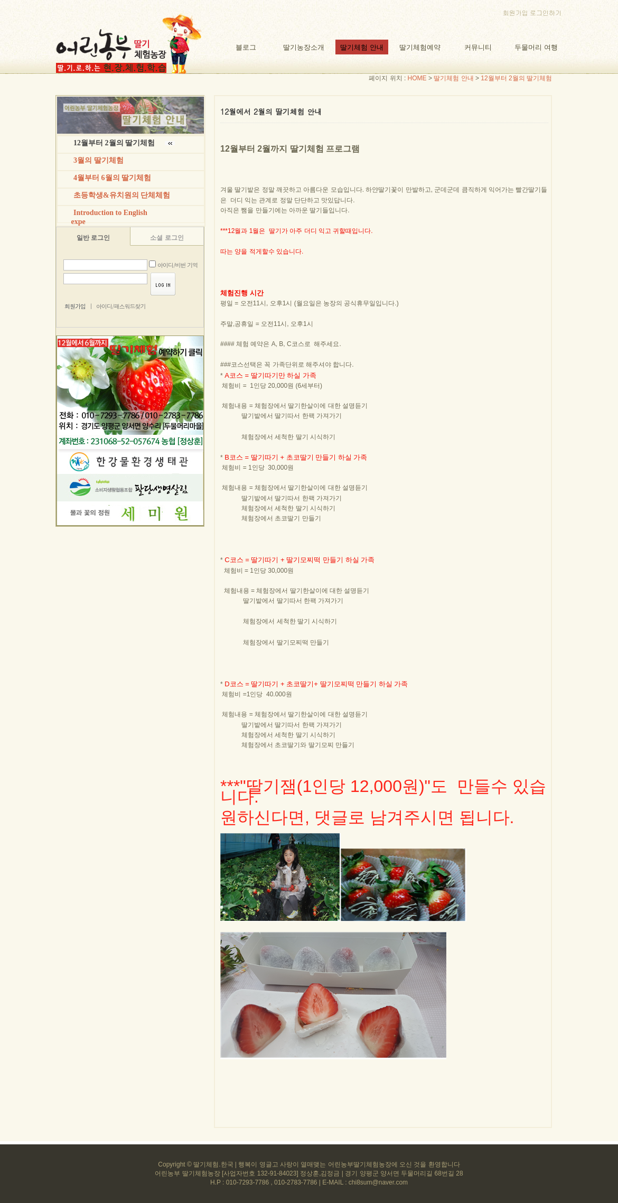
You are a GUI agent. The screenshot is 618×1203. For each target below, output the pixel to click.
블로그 (246, 47)
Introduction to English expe (106, 217)
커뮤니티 (478, 47)
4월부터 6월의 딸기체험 (112, 178)
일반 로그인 (93, 237)
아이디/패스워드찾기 (121, 306)
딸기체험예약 (420, 47)
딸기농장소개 (303, 47)
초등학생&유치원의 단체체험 (121, 195)
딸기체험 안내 (361, 47)
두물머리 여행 (535, 47)
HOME (417, 78)
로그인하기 (545, 12)
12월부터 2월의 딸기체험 (516, 78)
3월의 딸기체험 (98, 160)
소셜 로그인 (166, 237)
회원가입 (515, 12)
